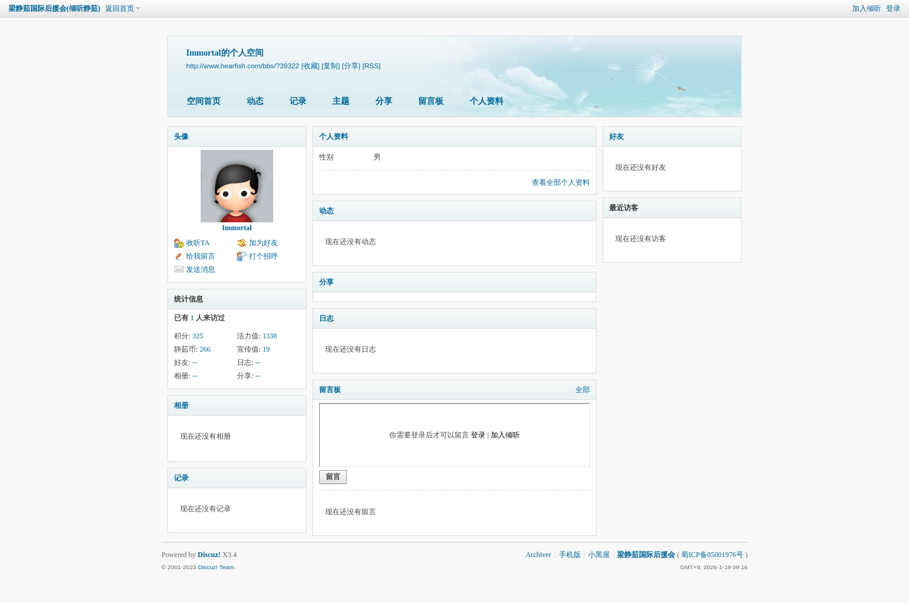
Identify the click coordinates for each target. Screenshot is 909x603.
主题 (340, 101)
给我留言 (200, 256)
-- (194, 362)
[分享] (351, 65)
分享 (383, 101)
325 (197, 336)
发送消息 (200, 269)
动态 (255, 101)
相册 (181, 405)
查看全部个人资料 (561, 182)
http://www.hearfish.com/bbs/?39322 (242, 65)
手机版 (570, 554)
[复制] (331, 65)
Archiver (538, 554)
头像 (181, 136)
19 (266, 349)
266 (204, 349)
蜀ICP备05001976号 (712, 554)
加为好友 (263, 243)
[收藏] (310, 65)
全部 (582, 389)
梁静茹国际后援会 (646, 554)
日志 (326, 318)
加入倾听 (866, 8)
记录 (298, 101)
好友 (616, 136)
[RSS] (371, 65)
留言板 (431, 101)
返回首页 (119, 8)
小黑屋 (599, 554)
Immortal (236, 228)
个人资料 (486, 101)
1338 (269, 336)
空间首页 (204, 101)
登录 (893, 8)
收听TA (198, 243)
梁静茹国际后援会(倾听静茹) (54, 8)
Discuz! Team (216, 567)
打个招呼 (263, 256)
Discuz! (209, 554)
